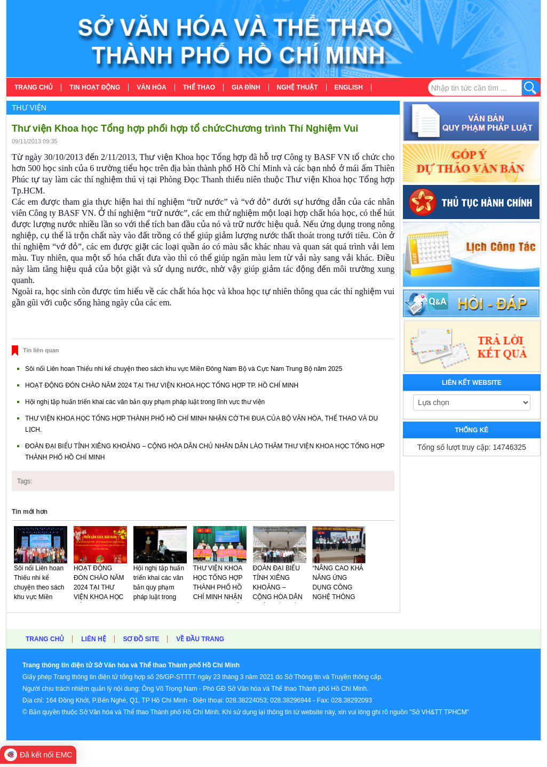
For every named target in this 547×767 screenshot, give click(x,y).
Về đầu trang (200, 639)
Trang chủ (45, 639)
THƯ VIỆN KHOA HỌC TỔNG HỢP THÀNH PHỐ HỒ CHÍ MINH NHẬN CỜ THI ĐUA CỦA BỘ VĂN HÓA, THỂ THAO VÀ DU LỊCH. (219, 601)
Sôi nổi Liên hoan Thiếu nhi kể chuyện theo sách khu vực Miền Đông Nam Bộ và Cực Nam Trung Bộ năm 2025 (183, 369)
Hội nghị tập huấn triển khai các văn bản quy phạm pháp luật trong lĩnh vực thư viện (145, 402)
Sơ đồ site (141, 639)
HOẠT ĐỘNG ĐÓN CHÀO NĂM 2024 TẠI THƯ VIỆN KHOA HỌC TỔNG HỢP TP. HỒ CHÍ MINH (161, 385)
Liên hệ (93, 639)
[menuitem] (33, 87)
